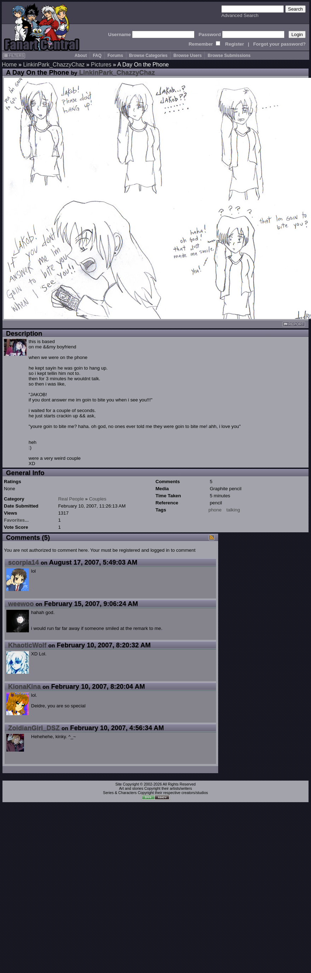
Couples (97, 499)
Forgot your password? (279, 44)
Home (9, 65)
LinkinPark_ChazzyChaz (53, 65)
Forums (115, 55)
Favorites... (16, 520)
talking (233, 509)
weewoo (21, 603)
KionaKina (24, 686)
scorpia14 (23, 562)
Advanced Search (239, 15)
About (80, 55)
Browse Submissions (229, 55)
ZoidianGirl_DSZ (34, 727)
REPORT (293, 324)
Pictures (101, 65)
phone (215, 509)
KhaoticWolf (27, 645)
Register (234, 44)
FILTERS (14, 55)
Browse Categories (148, 55)
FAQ (97, 55)
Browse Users (187, 55)
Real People (71, 499)
